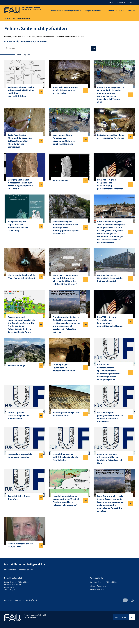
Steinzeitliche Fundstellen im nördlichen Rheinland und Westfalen (69, 90)
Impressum (8, 600)
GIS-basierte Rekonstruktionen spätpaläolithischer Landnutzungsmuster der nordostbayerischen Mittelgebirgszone (113, 372)
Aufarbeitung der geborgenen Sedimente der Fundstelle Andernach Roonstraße (113, 417)
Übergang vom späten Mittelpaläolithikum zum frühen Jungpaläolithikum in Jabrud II (24, 184)
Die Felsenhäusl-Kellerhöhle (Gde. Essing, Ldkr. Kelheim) (24, 277)
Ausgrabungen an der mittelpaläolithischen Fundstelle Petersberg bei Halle (113, 459)
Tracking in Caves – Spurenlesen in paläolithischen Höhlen (69, 367)
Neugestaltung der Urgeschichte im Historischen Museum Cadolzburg (24, 226)
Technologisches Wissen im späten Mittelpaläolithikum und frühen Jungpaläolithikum (24, 92)
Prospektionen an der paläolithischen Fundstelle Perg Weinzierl (69, 457)
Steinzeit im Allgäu (24, 365)
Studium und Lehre (115, 10)
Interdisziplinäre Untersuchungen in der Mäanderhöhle (24, 415)
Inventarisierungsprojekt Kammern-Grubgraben (24, 456)
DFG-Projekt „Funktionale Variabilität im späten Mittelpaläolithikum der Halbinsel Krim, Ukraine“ (69, 280)
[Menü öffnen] (131, 10)
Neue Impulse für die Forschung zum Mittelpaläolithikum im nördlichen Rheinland (69, 139)
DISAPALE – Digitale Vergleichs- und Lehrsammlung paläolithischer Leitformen (113, 184)
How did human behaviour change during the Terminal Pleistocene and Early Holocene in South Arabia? (69, 501)
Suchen (131, 2)
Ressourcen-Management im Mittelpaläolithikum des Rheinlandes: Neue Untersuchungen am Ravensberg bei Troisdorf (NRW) (113, 95)
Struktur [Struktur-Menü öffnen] (121, 2)
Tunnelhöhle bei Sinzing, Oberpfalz (24, 498)
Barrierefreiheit (31, 600)
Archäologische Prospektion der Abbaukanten (69, 414)
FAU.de (110, 2)
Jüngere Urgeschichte (93, 10)
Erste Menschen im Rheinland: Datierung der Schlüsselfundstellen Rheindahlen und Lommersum (24, 141)
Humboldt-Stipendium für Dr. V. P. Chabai (24, 545)
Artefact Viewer (69, 180)
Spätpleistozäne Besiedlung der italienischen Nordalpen (113, 137)
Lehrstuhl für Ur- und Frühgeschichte (65, 10)
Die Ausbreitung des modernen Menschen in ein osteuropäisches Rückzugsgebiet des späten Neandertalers (69, 227)
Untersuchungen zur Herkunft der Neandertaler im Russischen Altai (113, 278)
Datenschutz (19, 600)
